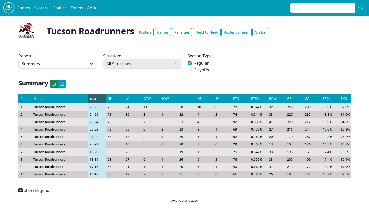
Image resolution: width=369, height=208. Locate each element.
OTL (200, 98)
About (93, 8)
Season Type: (200, 56)
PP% (326, 98)
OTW (147, 98)
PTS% (255, 98)
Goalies (60, 8)
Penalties (182, 32)
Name (38, 98)
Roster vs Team (236, 32)
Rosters (145, 32)
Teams (77, 8)
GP (110, 98)
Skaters (41, 8)
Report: (25, 56)
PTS (236, 98)
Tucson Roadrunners (49, 107)
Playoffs (201, 70)
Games (23, 8)
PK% (344, 98)
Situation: (112, 56)
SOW (165, 98)
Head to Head (206, 32)
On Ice (260, 32)
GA (307, 98)
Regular (201, 63)
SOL (218, 98)
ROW (273, 98)
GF (289, 98)
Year (93, 98)
